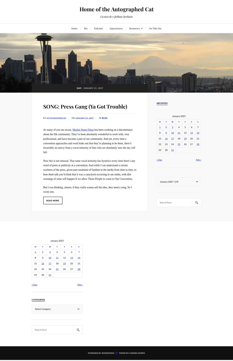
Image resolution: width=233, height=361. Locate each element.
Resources (134, 28)
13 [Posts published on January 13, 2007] (191, 133)
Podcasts (98, 28)
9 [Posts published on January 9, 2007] (166, 133)
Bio (85, 28)
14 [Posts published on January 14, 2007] (198, 133)
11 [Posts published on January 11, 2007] (179, 133)
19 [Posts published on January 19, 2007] (185, 138)
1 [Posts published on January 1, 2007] (160, 127)
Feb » (198, 159)
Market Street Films (83, 138)
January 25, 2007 (87, 126)
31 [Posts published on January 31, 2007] (172, 150)
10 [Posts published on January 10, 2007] (172, 133)
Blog (108, 126)
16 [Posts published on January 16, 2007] (166, 138)
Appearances (116, 28)
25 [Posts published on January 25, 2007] (179, 144)
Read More (53, 209)
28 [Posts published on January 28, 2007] (198, 144)
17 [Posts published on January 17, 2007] (172, 138)
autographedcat (57, 126)
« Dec (159, 159)
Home (74, 28)
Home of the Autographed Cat (116, 9)
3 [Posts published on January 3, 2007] (172, 127)
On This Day (155, 28)
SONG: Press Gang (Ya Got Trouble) (82, 110)
